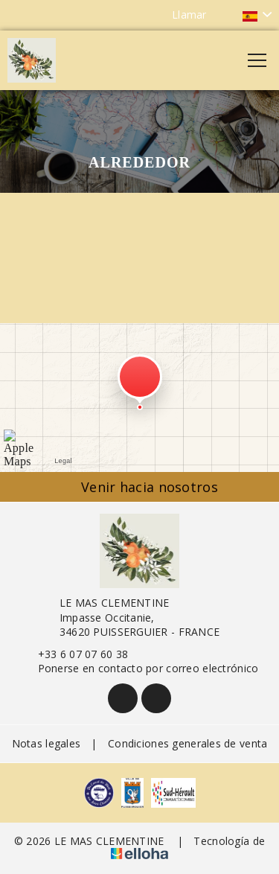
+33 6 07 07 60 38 (75, 654)
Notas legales (46, 743)
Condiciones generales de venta (187, 743)
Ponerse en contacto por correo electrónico (140, 668)
